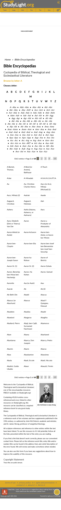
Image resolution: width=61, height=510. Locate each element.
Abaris (26, 349)
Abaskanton (29, 354)
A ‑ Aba (13, 107)
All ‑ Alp (52, 124)
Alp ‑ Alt (13, 126)
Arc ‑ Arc (14, 140)
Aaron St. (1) (12, 266)
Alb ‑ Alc (37, 121)
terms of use (10, 482)
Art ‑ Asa (37, 143)
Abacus (27, 300)
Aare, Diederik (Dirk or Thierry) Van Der (13, 223)
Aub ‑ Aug (26, 149)
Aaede (43, 195)
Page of (31, 159)
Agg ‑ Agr (15, 118)
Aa (8, 184)
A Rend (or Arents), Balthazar (28, 169)
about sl (31, 485)
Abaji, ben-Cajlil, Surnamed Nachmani (30, 326)
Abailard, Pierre (13, 323)
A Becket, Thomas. (11, 168)
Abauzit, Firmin (47, 366)
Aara (42, 209)
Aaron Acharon (30, 232)
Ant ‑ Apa (49, 135)
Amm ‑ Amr (26, 129)
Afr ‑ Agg (49, 115)
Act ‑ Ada (13, 113)
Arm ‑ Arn (49, 140)
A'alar (9, 178)
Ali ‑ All (32, 124)
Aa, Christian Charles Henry (29, 185)
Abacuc (44, 295)
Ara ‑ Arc (50, 137)
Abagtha (44, 317)
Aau (42, 283)
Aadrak (27, 195)
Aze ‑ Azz (43, 151)
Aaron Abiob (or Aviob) (13, 233)
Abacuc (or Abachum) (11, 301)
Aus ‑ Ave (50, 149)
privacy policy (25, 482)
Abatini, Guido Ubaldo (13, 367)
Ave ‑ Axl (19, 151)
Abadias (27, 312)
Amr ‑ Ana (39, 129)
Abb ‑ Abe (24, 107)
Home (8, 59)
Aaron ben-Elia (30, 243)
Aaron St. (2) (29, 266)
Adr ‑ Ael (27, 115)
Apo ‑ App (26, 137)
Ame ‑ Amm (12, 129)
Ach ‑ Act (50, 110)
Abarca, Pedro (46, 340)
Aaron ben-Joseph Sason (12, 258)
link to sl (41, 485)
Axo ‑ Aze (31, 151)
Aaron (26, 221)
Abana (26, 334)
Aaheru (10, 209)
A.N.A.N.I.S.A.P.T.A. (48, 178)
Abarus (43, 349)
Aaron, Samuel (46, 272)
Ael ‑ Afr (38, 115)
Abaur (26, 366)
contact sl (20, 485)
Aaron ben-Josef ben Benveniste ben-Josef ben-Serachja (47, 247)
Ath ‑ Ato (50, 146)
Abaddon (10, 312)
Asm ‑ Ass (26, 146)
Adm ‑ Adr (14, 115)
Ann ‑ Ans (14, 135)
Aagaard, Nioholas (27, 202)
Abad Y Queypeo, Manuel (44, 303)
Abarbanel (45, 334)
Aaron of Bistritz (44, 258)
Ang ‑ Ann (50, 132)
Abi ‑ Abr (48, 107)
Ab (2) (43, 289)
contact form (8, 441)
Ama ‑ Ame (49, 126)
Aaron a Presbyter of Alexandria (46, 223)
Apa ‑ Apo (13, 137)
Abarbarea (11, 340)
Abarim (10, 349)
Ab (25, 289)
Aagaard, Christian (10, 202)
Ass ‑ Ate (38, 146)
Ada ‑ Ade (37, 113)
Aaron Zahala (46, 266)
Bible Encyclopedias (24, 59)
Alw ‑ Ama (36, 126)
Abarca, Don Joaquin (29, 341)
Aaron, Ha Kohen (28, 273)
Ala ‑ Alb (26, 121)
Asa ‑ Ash (49, 143)
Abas (9, 354)
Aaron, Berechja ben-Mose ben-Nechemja (13, 274)
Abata (9, 360)
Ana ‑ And (52, 129)
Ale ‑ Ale (11, 124)
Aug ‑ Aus (38, 149)
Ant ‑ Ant (38, 135)
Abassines (45, 354)
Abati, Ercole (29, 360)
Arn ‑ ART (26, 143)
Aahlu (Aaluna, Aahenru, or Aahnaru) (30, 212)
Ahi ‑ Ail (38, 118)
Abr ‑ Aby (13, 110)
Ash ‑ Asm (14, 146)
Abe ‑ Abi (36, 107)
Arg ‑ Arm (37, 140)
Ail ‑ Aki (48, 118)
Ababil (26, 295)
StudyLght (14, 4)
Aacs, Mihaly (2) (13, 195)
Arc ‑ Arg (25, 140)
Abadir (43, 312)
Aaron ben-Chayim (11, 244)
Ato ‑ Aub (13, 149)
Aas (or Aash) (29, 283)
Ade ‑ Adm (50, 113)
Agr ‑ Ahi (27, 118)
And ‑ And (13, 132)
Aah (42, 201)
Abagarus (27, 317)
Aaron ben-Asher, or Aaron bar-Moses (47, 235)
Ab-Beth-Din (12, 295)
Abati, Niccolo (46, 360)
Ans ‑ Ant (26, 135)
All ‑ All (42, 124)
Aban (9, 334)
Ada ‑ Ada (25, 113)
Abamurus (45, 323)
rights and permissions (45, 482)
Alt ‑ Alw (24, 126)
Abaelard (10, 317)
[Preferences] (58, 10)
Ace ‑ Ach (38, 110)
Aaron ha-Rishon (28, 258)
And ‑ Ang (38, 132)
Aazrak (10, 289)
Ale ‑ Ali (22, 124)
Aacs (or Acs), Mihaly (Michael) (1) (46, 187)
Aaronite (10, 283)
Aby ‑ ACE (26, 110)
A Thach (44, 167)
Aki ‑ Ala (15, 121)
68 (55, 158)
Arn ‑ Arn (14, 143)
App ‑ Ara (39, 137)
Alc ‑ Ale (48, 121)
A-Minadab (28, 178)
